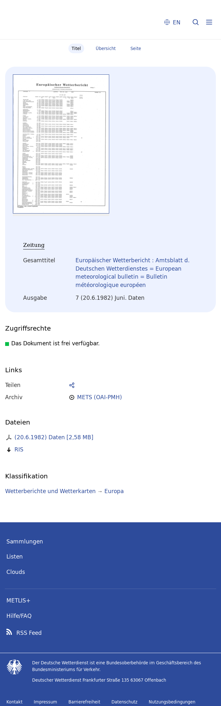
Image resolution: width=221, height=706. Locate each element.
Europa (114, 491)
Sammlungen (24, 541)
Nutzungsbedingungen (172, 701)
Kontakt (14, 701)
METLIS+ (18, 600)
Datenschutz (124, 701)
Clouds (15, 571)
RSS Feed (29, 633)
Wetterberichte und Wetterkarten (50, 491)
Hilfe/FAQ (18, 615)
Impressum (45, 701)
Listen (14, 556)
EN (177, 22)
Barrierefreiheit (84, 701)
